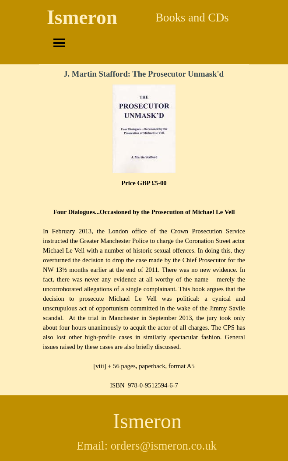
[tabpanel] (144, 284)
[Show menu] (59, 43)
